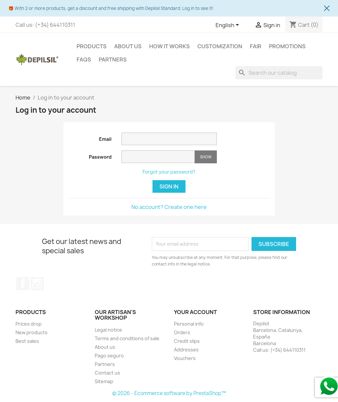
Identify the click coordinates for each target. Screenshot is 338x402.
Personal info (189, 324)
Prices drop (29, 324)
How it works (169, 46)
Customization (219, 46)
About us (128, 46)
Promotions (287, 46)
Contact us (107, 373)
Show (206, 156)
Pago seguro (109, 355)
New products (32, 332)
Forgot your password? (169, 172)
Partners (113, 59)
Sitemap (104, 381)
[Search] (278, 72)
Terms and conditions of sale (127, 338)
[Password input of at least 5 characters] (158, 156)
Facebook (22, 283)
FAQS (84, 59)
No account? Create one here (169, 207)
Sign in (169, 186)
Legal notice (108, 330)
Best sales (27, 341)
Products (92, 46)
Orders (182, 332)
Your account (195, 312)
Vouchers (185, 358)
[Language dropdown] (228, 25)
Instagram (37, 283)
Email (105, 139)
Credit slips (187, 341)
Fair (255, 46)
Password (100, 157)
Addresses (186, 349)
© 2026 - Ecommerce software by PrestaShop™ (169, 393)
